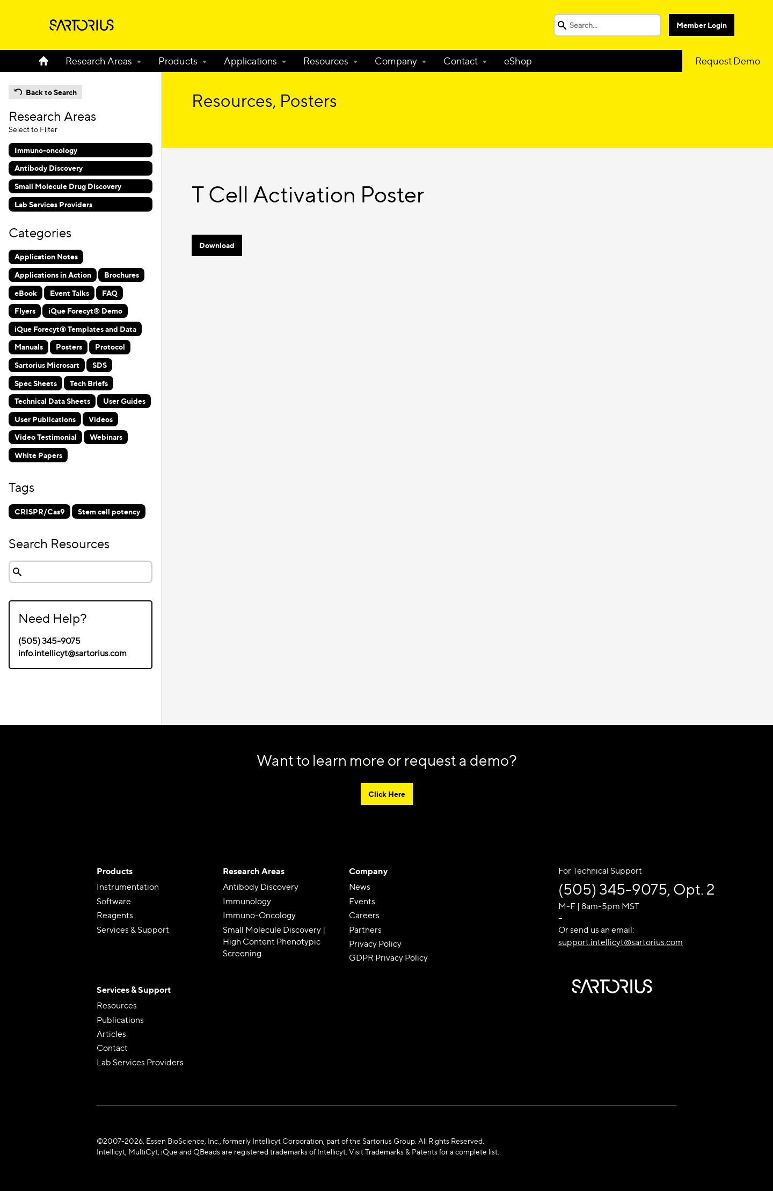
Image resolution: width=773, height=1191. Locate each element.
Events (362, 901)
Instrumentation (128, 887)
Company (396, 61)
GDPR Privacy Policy (388, 958)
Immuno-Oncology (259, 915)
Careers (364, 915)
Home (48, 61)
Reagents (115, 915)
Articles (111, 1034)
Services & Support (133, 930)
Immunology (247, 901)
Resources (325, 61)
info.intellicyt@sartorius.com (72, 653)
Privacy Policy (375, 944)
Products (178, 61)
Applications (250, 61)
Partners (365, 930)
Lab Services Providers (140, 1062)
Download (217, 245)
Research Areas (98, 61)
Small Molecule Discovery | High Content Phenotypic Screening (274, 942)
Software (114, 901)
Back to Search (51, 92)
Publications (120, 1020)
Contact (460, 61)
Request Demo (727, 61)
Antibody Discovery (260, 887)
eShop (518, 61)
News (359, 887)
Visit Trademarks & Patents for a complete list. (424, 1151)
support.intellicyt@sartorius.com (620, 942)
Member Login (701, 25)
